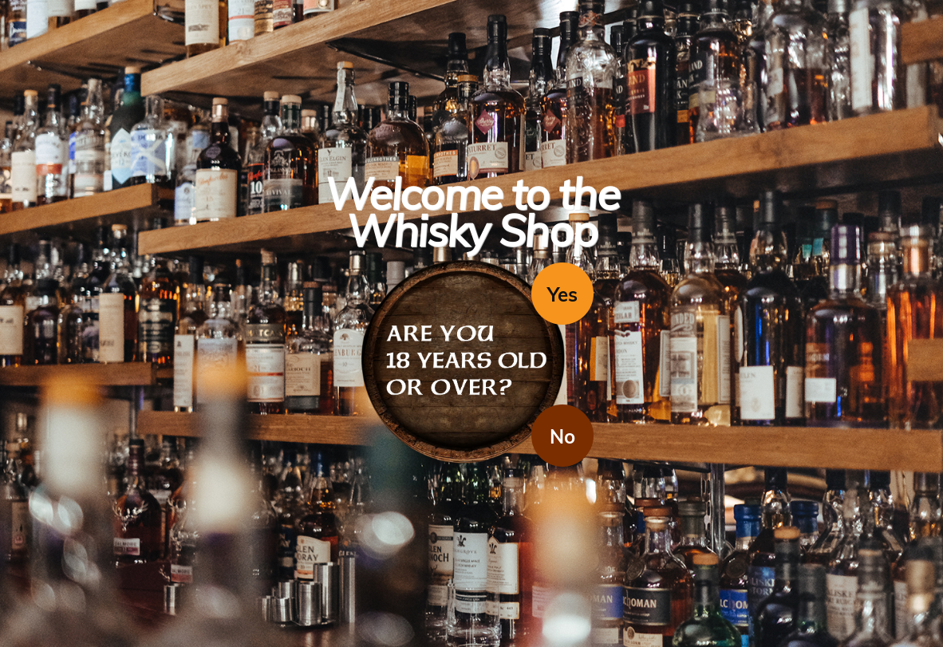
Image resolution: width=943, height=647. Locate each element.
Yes (562, 294)
